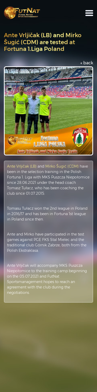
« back (86, 62)
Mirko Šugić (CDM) (62, 166)
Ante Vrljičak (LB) (21, 166)
